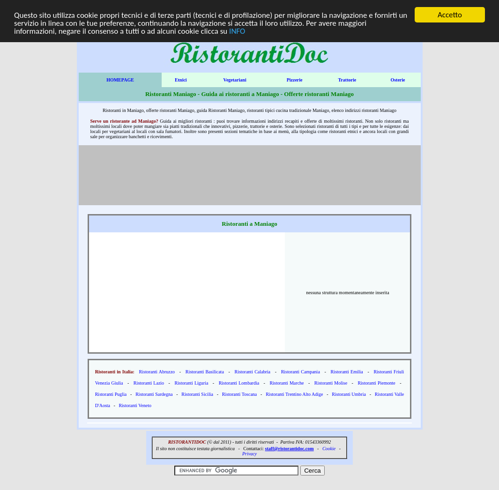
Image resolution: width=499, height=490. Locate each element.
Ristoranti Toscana (239, 394)
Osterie (397, 79)
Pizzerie (295, 79)
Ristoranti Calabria (252, 371)
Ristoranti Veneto (135, 405)
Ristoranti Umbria (349, 394)
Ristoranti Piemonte (376, 383)
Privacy (249, 453)
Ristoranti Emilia (346, 371)
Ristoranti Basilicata (205, 371)
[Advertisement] (249, 179)
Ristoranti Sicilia (197, 394)
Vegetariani (234, 79)
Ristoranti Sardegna (153, 394)
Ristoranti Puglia (111, 394)
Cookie (328, 448)
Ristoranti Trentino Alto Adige (294, 394)
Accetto (450, 15)
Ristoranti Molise (330, 383)
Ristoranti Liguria (191, 383)
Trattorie (347, 79)
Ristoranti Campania (300, 371)
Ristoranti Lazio (149, 383)
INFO (237, 31)
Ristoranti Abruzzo (157, 371)
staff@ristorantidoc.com (289, 448)
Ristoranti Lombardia (239, 383)
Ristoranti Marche (286, 383)
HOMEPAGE (120, 79)
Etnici (181, 79)
